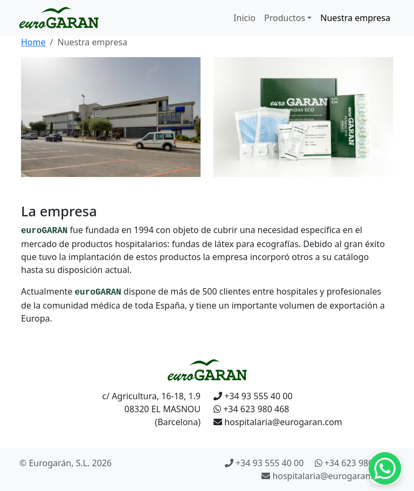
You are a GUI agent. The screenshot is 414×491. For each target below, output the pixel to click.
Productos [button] (284, 18)
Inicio (244, 18)
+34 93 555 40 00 (253, 396)
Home (33, 42)
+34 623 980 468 (251, 409)
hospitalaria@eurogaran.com (277, 422)
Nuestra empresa (355, 18)
